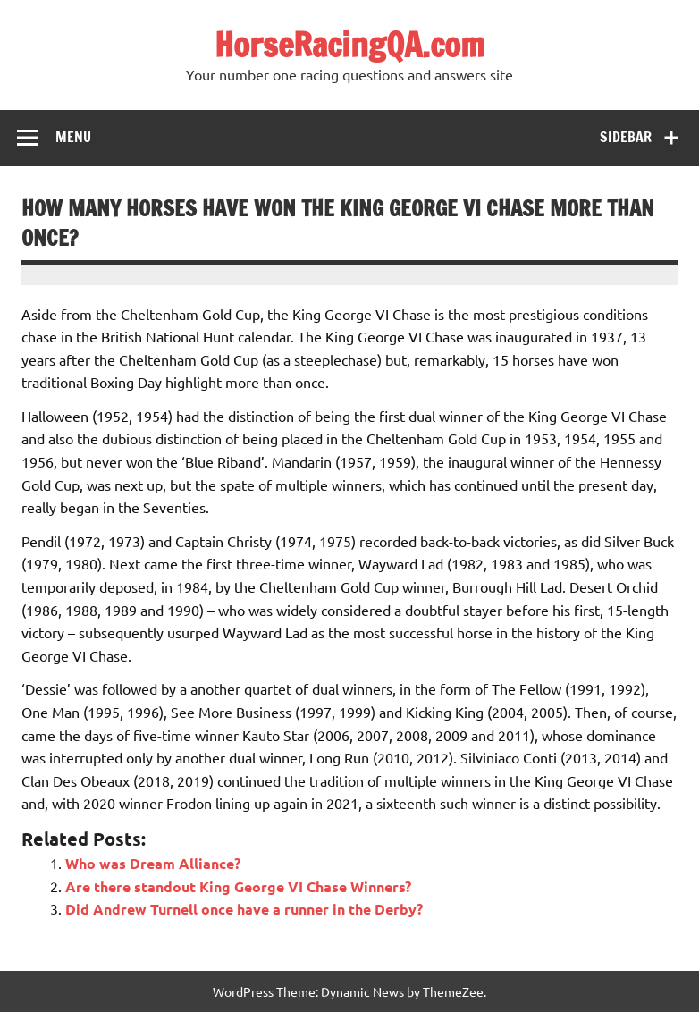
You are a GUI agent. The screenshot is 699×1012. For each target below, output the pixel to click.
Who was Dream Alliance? (152, 863)
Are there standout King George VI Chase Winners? (238, 886)
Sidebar (626, 137)
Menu (73, 137)
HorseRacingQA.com (349, 44)
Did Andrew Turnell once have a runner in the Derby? (244, 908)
